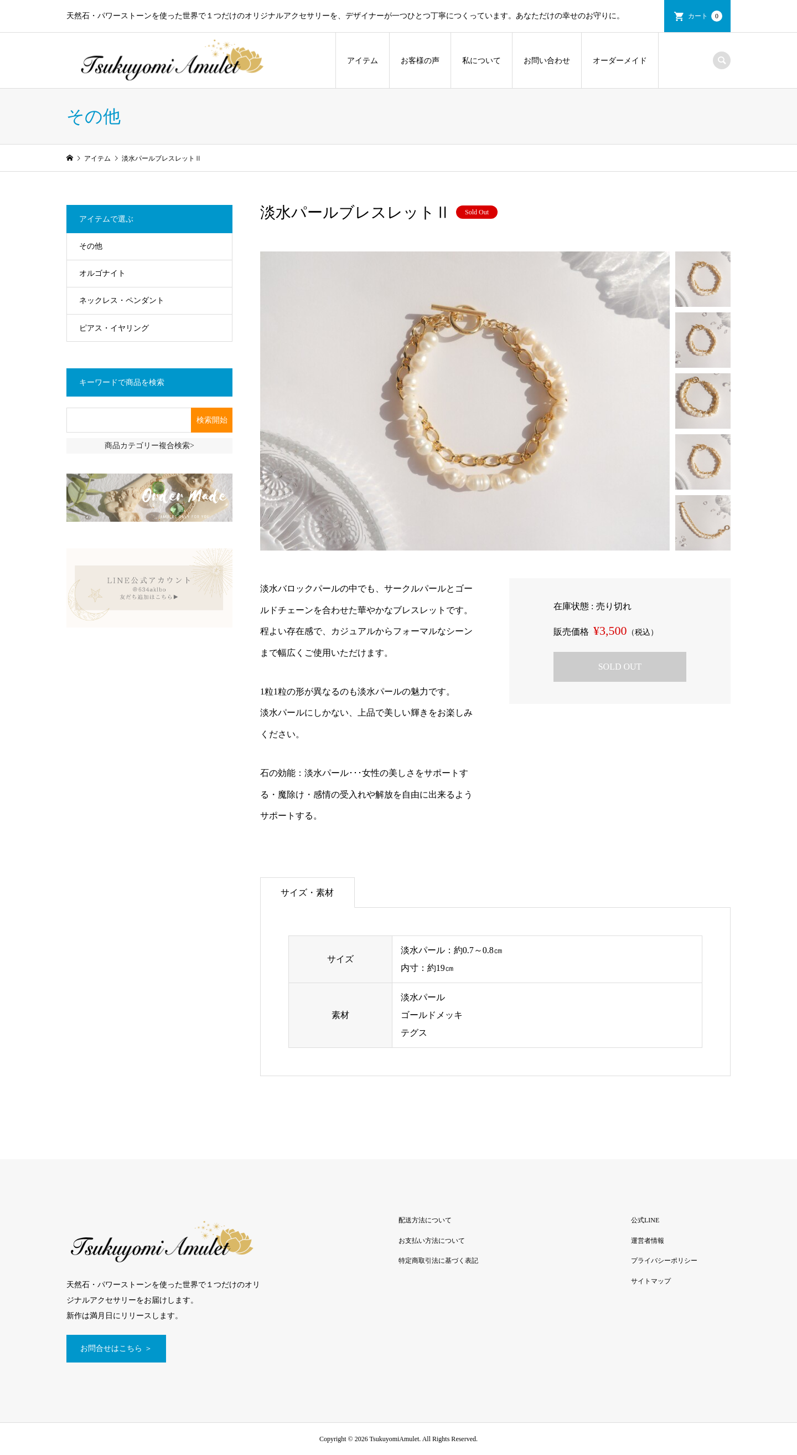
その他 (90, 246)
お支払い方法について (431, 1241)
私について (481, 60)
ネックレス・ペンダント (121, 300)
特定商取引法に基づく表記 (438, 1260)
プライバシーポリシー (664, 1260)
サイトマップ (651, 1281)
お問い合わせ (547, 60)
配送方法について (425, 1220)
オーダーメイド (620, 60)
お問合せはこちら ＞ (116, 1348)
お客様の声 (420, 60)
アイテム (362, 60)
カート (705, 16)
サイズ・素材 (307, 892)
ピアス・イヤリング (114, 328)
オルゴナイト (102, 273)
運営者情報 (647, 1241)
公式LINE (645, 1220)
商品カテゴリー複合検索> (149, 445)
